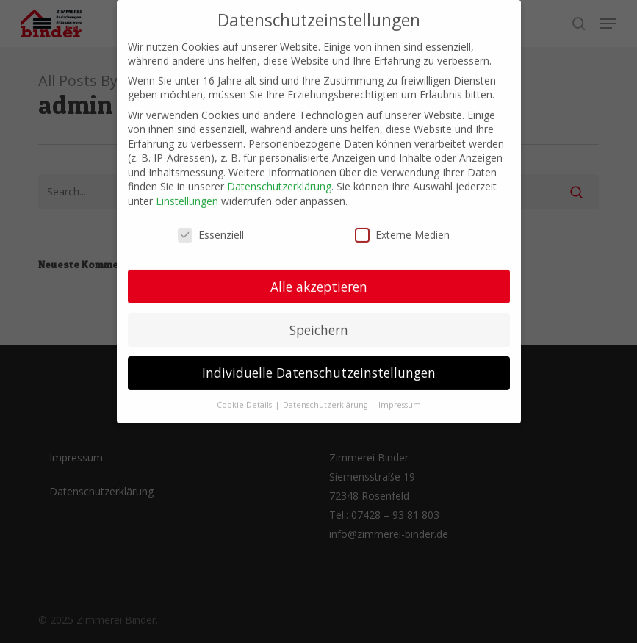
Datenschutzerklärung (279, 178)
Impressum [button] (399, 397)
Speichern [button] (318, 321)
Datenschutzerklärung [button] (326, 397)
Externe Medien (402, 226)
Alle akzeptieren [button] (318, 278)
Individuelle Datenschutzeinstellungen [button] (319, 364)
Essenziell (211, 226)
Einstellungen (187, 192)
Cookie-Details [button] (245, 397)
